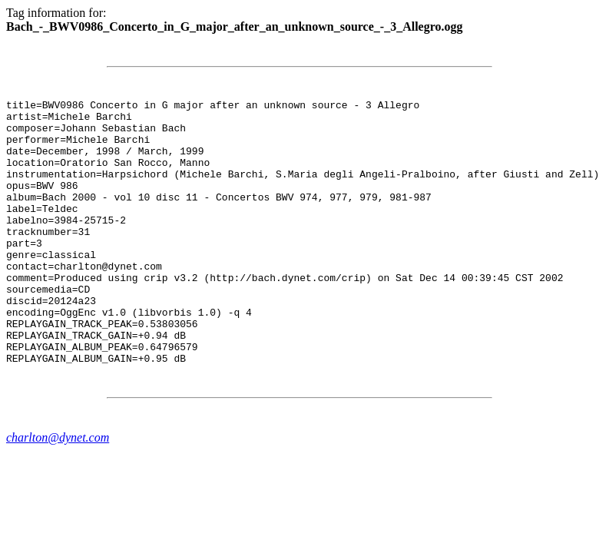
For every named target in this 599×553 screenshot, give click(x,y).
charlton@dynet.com (57, 490)
